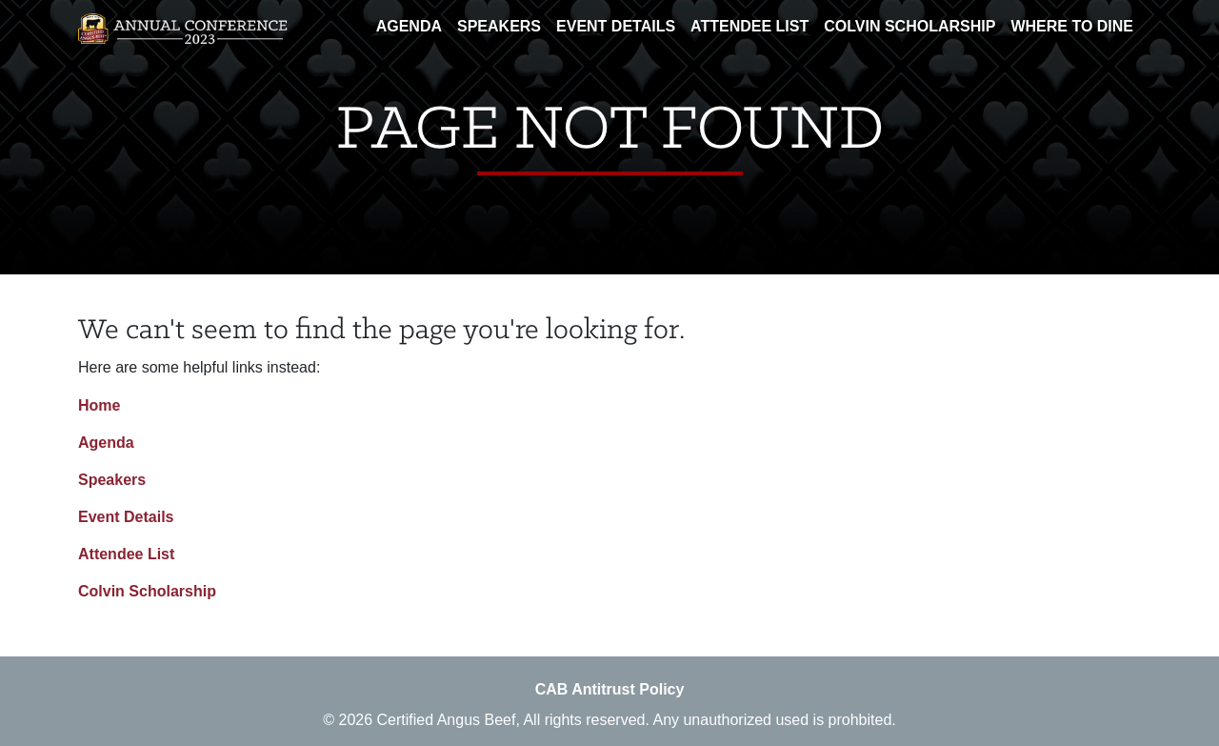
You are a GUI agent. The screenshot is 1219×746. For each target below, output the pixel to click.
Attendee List (749, 26)
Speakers (499, 26)
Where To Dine (1071, 26)
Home (99, 405)
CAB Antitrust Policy (610, 689)
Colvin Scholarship (909, 26)
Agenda (409, 26)
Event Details (615, 26)
